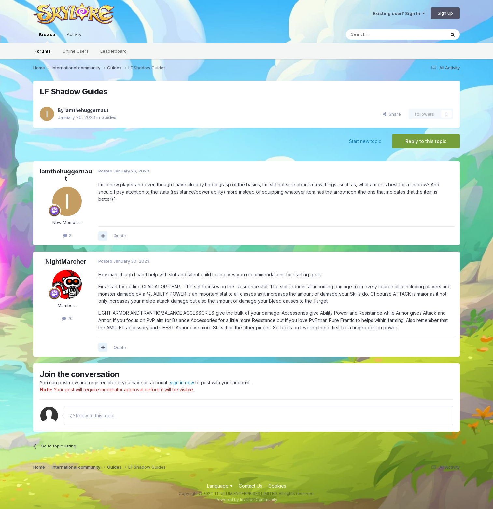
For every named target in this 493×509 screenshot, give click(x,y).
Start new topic (365, 141)
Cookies (277, 485)
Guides (108, 117)
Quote (120, 235)
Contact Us (250, 485)
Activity (74, 34)
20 (67, 318)
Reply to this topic (425, 141)
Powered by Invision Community (246, 499)
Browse (47, 37)
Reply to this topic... (93, 415)
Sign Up (445, 13)
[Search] (379, 34)
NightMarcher (65, 261)
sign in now (182, 382)
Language (219, 485)
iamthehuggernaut (86, 110)
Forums (42, 51)
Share (392, 114)
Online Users (76, 51)
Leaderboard (113, 51)
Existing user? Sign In (399, 13)
